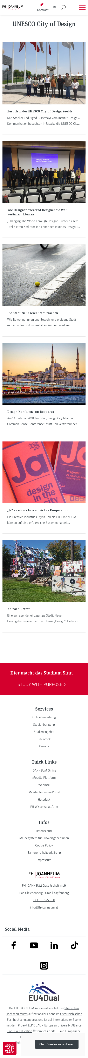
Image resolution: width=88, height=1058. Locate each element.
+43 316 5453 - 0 (44, 900)
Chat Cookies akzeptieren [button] (56, 1044)
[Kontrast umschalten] (42, 7)
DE (55, 7)
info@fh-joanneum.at (44, 907)
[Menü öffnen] (82, 7)
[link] (44, 717)
